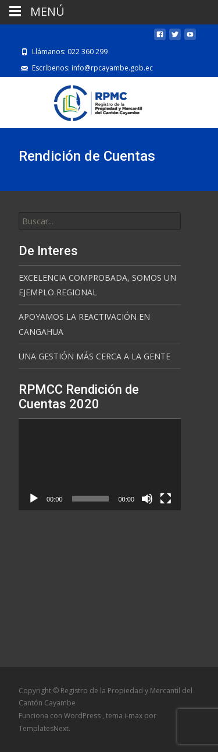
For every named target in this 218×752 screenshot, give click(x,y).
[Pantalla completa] (165, 498)
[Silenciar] (147, 498)
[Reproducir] (34, 498)
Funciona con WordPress (60, 716)
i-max (134, 716)
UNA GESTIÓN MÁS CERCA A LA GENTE (94, 356)
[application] (100, 464)
